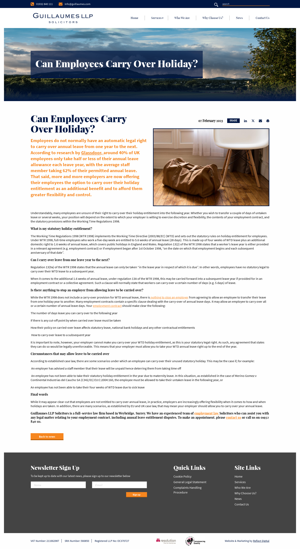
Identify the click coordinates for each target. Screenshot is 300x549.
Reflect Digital (261, 541)
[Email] (119, 484)
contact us (233, 417)
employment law (206, 413)
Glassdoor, (92, 152)
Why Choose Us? (213, 18)
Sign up (136, 494)
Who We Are (182, 18)
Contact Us (262, 18)
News (239, 18)
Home (134, 18)
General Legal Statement (189, 482)
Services (156, 18)
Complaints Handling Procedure (187, 490)
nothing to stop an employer (169, 297)
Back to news (47, 436)
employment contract (107, 306)
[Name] (58, 484)
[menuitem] (134, 18)
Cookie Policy (182, 476)
